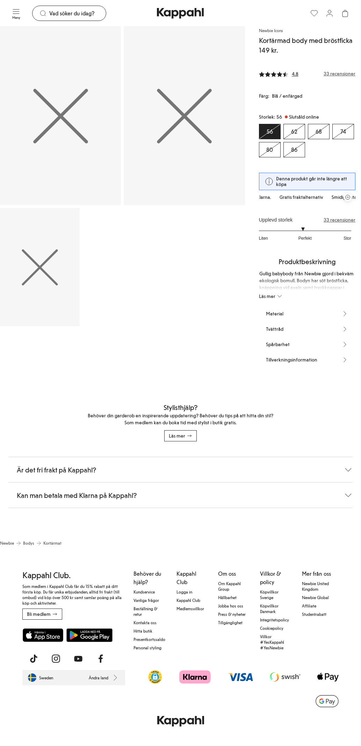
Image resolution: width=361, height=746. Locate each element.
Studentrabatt (314, 614)
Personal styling (147, 647)
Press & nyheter (232, 614)
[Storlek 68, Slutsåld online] (319, 131)
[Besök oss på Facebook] (100, 658)
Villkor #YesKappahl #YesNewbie (272, 642)
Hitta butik (142, 630)
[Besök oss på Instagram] (56, 658)
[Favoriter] (314, 13)
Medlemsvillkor (190, 608)
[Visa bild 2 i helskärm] (184, 115)
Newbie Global (315, 597)
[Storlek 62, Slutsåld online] (294, 131)
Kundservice (144, 591)
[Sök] (77, 13)
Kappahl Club (188, 600)
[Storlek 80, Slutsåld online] (270, 149)
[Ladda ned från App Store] (43, 635)
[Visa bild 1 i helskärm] (60, 115)
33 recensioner (339, 220)
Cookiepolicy (271, 628)
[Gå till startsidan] (180, 13)
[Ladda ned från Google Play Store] (89, 635)
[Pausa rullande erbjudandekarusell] (348, 197)
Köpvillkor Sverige (269, 594)
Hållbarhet (227, 597)
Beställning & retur (145, 611)
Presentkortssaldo (149, 639)
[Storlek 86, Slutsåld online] (294, 149)
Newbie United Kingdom (315, 586)
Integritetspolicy (274, 619)
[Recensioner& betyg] (307, 73)
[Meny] (16, 13)
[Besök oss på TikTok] (33, 658)
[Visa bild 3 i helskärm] (40, 267)
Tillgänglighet (230, 622)
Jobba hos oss (230, 605)
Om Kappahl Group (229, 586)
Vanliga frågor (146, 600)
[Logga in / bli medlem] (329, 13)
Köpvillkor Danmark (269, 608)
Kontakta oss (145, 622)
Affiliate (309, 605)
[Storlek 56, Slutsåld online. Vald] (270, 131)
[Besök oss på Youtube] (78, 658)
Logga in (184, 591)
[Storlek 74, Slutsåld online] (343, 131)
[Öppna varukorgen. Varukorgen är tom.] (345, 13)
